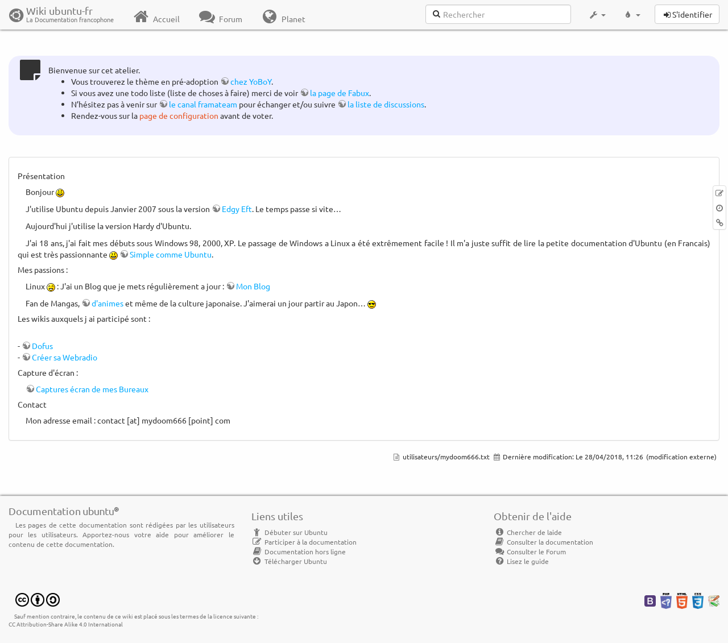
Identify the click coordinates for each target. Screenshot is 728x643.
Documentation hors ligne (298, 551)
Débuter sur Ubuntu (289, 532)
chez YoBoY (250, 81)
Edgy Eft (237, 209)
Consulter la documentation (543, 541)
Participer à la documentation (304, 541)
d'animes (107, 303)
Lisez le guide (521, 561)
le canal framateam (203, 104)
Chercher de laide (528, 532)
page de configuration (178, 115)
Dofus (42, 346)
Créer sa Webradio (64, 357)
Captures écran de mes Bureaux (92, 389)
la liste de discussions (386, 104)
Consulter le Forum (530, 551)
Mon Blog (253, 286)
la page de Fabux (339, 93)
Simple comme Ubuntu (171, 254)
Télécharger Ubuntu (289, 561)
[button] (597, 15)
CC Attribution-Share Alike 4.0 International (66, 624)
